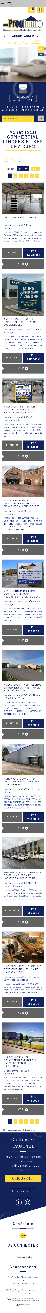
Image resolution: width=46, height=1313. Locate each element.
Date (35, 168)
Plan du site (5, 1292)
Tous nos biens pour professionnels (16, 160)
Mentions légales (15, 1292)
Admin (37, 1292)
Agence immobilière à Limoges (12, 158)
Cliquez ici (23, 1178)
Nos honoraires (25, 1292)
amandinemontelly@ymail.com (23, 1283)
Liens (32, 1292)
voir (23, 264)
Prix (23, 169)
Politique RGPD (27, 1294)
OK (40, 118)
